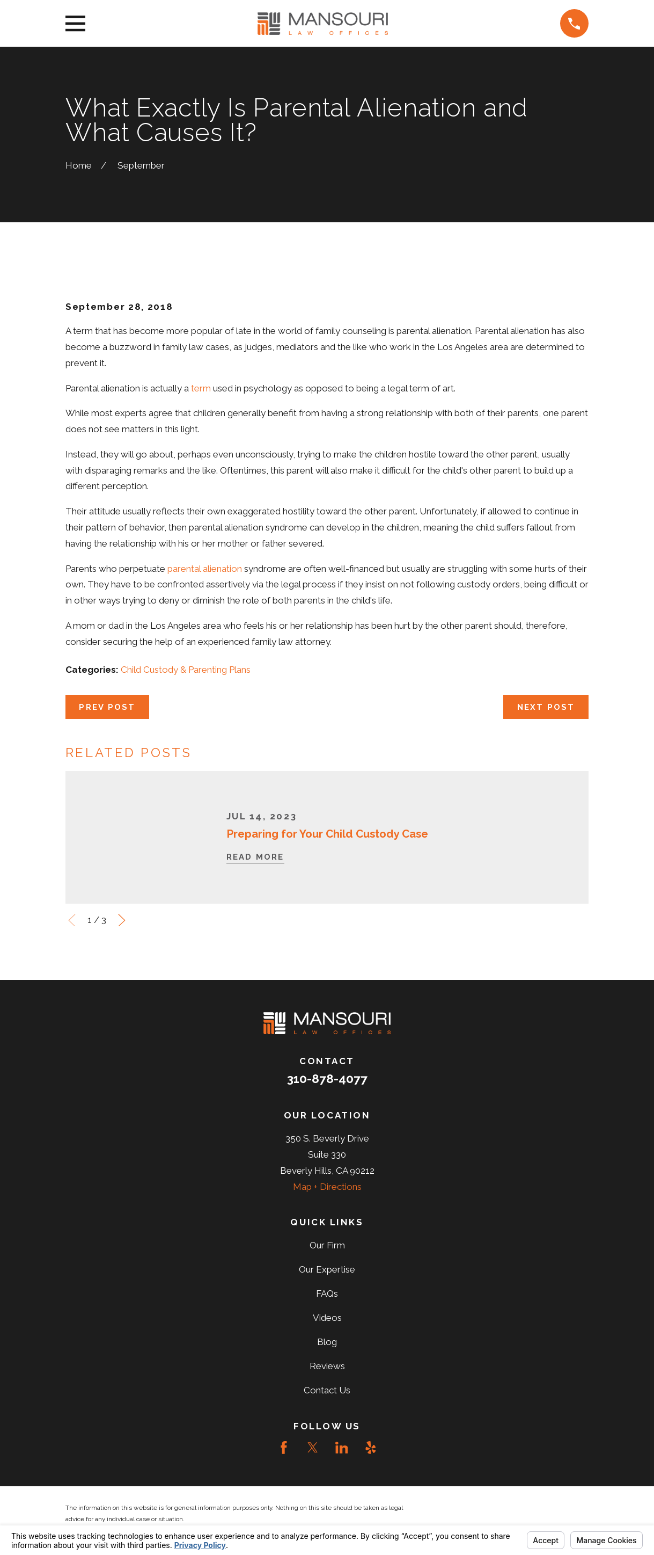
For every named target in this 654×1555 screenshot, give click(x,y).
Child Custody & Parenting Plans (186, 669)
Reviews (327, 1366)
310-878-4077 (327, 1079)
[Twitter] (312, 1447)
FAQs (327, 1293)
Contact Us (327, 1390)
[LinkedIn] (341, 1447)
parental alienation (204, 568)
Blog (327, 1341)
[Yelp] (370, 1447)
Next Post (546, 706)
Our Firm (327, 1245)
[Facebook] (283, 1447)
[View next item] (121, 920)
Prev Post (107, 706)
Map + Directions (327, 1186)
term (201, 388)
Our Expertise (327, 1269)
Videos (327, 1317)
